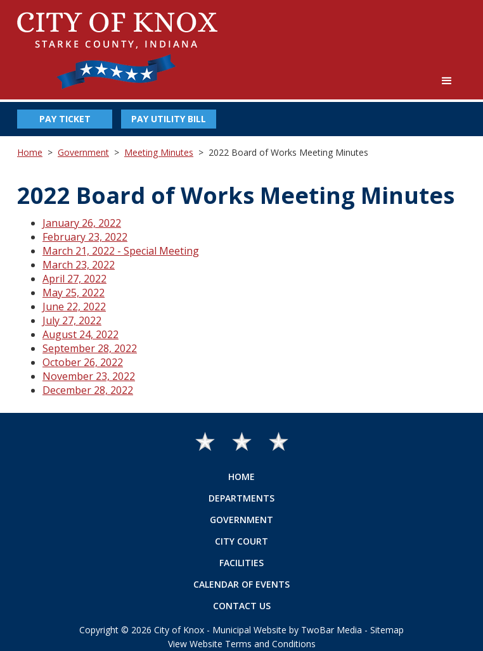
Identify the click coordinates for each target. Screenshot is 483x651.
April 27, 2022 (74, 279)
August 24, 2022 (80, 334)
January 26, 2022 (81, 223)
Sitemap (387, 630)
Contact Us (242, 606)
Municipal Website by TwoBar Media (287, 630)
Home (29, 152)
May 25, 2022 (73, 293)
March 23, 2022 (78, 265)
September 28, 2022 (89, 348)
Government (83, 152)
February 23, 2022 (84, 237)
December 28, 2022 (87, 390)
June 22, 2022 (74, 306)
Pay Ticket (65, 119)
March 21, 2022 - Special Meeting (120, 251)
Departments (241, 498)
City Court (241, 541)
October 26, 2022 (82, 362)
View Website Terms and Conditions (242, 644)
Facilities (241, 563)
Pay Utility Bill (168, 119)
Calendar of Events (241, 584)
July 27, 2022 (71, 320)
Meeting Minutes (158, 152)
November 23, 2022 (88, 376)
